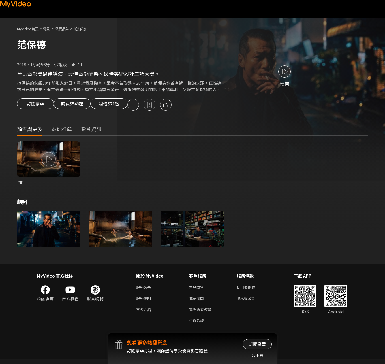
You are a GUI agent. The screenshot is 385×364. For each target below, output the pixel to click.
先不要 (257, 354)
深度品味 (68, 28)
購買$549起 (78, 105)
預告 (22, 183)
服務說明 (144, 301)
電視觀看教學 (202, 313)
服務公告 (144, 289)
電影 (51, 28)
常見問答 (197, 289)
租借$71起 (122, 105)
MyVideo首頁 (30, 28)
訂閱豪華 (35, 105)
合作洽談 (197, 325)
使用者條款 (250, 289)
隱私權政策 (250, 301)
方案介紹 (144, 313)
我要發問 (197, 301)
